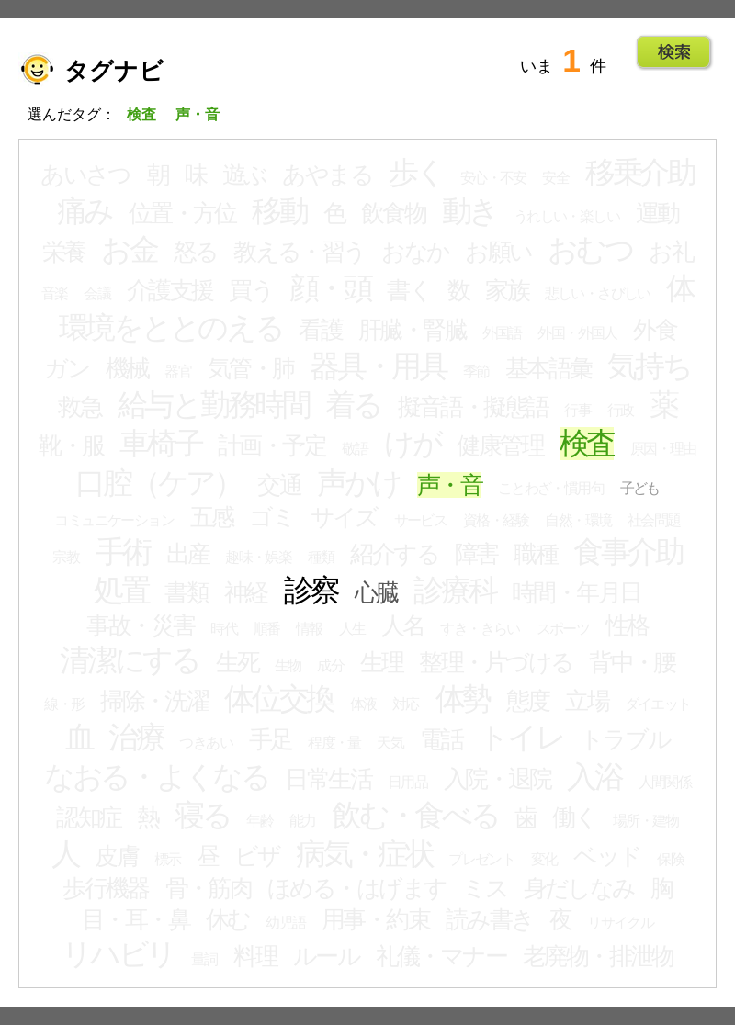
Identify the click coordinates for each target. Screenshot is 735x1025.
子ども (640, 488)
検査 (587, 443)
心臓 (376, 592)
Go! (674, 52)
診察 (311, 590)
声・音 (449, 485)
